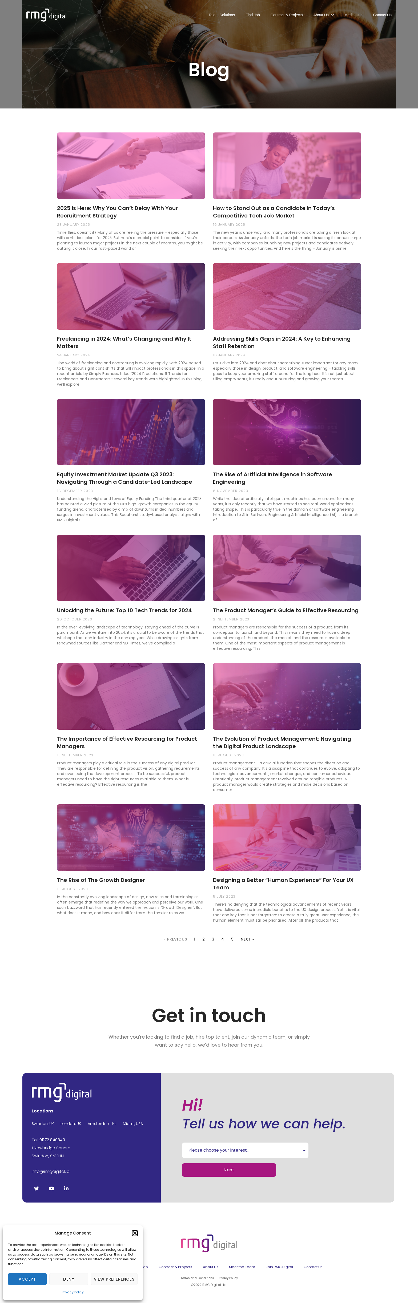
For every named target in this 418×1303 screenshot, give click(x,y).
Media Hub (353, 15)
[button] (135, 1233)
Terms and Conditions (197, 1278)
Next (229, 1170)
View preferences (114, 1279)
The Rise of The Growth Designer (101, 880)
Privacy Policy (73, 1292)
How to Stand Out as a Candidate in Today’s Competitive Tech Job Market (274, 211)
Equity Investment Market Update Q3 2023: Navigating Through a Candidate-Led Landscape (124, 478)
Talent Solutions (221, 15)
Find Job (253, 15)
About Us (323, 14)
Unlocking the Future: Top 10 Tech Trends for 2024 (124, 610)
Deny (68, 1279)
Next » (247, 939)
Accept (27, 1279)
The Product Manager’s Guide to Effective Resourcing (286, 610)
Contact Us (382, 15)
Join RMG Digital (279, 1266)
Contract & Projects (287, 15)
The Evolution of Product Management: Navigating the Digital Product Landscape (282, 742)
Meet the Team (242, 1266)
